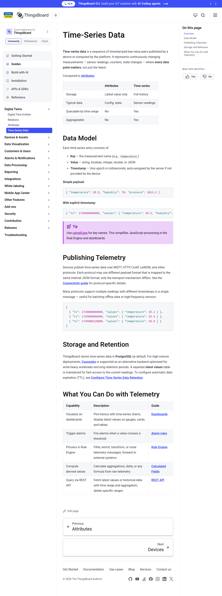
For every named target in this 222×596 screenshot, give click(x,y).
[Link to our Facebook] (151, 579)
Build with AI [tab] (17, 72)
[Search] (203, 15)
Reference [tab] (15, 97)
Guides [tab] (13, 64)
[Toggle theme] (195, 15)
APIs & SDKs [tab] (17, 89)
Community (13, 41)
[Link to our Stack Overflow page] (144, 579)
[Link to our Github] (130, 579)
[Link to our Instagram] (158, 579)
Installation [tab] (16, 81)
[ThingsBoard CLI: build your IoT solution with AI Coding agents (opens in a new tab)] (111, 3)
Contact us (164, 569)
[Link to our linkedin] (164, 579)
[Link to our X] (171, 579)
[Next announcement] (215, 3)
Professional (30, 41)
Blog (132, 569)
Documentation (93, 569)
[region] (118, 213)
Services (145, 569)
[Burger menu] (215, 15)
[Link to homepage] (33, 15)
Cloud (45, 41)
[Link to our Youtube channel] (137, 579)
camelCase (79, 233)
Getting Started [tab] (19, 56)
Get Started (70, 569)
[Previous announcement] (210, 3)
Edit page (71, 511)
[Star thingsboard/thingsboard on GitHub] (55, 15)
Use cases (116, 569)
